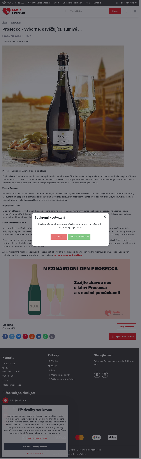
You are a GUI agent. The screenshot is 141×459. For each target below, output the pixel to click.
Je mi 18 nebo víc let (79, 236)
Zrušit (59, 236)
